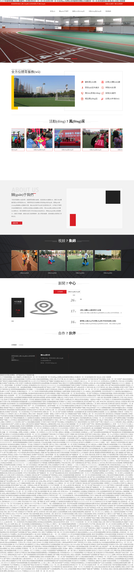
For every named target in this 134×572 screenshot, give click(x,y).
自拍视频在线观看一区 (44, 487)
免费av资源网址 (113, 503)
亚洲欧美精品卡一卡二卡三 (26, 391)
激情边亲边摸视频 (32, 416)
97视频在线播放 (39, 497)
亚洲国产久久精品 (65, 401)
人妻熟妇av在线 (34, 456)
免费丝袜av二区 (91, 403)
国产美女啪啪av (101, 379)
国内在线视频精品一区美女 (14, 542)
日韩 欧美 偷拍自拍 (122, 554)
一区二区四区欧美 (19, 522)
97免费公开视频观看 (80, 481)
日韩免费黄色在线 (115, 536)
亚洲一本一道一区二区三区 (90, 389)
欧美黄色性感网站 (18, 434)
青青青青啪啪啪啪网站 (18, 389)
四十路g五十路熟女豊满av (105, 420)
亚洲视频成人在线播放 (79, 491)
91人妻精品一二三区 (71, 465)
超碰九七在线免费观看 (60, 512)
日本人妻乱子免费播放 (45, 532)
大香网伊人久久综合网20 (13, 422)
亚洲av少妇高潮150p (99, 514)
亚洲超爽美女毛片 (35, 385)
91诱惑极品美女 (117, 440)
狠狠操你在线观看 (41, 399)
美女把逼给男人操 (87, 428)
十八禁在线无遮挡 (82, 524)
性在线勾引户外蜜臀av (9, 534)
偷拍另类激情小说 (84, 422)
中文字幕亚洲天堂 (56, 567)
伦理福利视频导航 (67, 387)
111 (81, 299)
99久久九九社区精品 (61, 428)
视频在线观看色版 (15, 440)
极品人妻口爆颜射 (118, 452)
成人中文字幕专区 (99, 387)
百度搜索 (21, 345)
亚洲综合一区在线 (28, 399)
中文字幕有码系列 (36, 412)
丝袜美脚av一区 (126, 403)
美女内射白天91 (27, 501)
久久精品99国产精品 (27, 565)
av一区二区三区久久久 (93, 381)
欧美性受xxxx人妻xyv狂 (8, 505)
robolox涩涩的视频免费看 (30, 479)
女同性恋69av (105, 381)
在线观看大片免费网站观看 (117, 410)
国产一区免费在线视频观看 (84, 471)
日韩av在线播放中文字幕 (56, 465)
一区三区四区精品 (23, 412)
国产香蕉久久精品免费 (114, 485)
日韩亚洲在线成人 (77, 416)
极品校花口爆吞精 (97, 479)
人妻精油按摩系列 (67, 542)
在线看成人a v (92, 385)
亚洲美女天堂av (114, 544)
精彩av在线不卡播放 (31, 510)
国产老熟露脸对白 (69, 556)
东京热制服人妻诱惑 (107, 467)
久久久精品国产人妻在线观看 (14, 510)
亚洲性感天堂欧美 (114, 403)
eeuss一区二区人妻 (56, 565)
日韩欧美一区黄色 (63, 389)
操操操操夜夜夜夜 (23, 420)
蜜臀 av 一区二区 (56, 556)
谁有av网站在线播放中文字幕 (11, 493)
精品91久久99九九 (66, 381)
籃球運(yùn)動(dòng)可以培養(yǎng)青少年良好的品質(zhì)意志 (98, 321)
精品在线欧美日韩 (104, 567)
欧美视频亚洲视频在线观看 (23, 397)
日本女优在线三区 (119, 395)
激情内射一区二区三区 (82, 475)
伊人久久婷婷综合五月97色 (99, 501)
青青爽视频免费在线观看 (78, 395)
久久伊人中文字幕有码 (38, 381)
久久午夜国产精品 (99, 493)
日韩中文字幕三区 (61, 414)
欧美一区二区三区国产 (114, 379)
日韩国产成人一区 (26, 518)
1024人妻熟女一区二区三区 (63, 483)
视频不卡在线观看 (102, 528)
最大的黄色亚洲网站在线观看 (94, 412)
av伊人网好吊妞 (115, 550)
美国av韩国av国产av (118, 389)
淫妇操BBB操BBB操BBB (36, 393)
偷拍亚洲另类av (41, 469)
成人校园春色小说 (68, 471)
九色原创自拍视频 (59, 510)
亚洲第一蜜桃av (49, 414)
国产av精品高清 (79, 387)
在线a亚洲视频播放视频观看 (42, 518)
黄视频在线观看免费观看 (103, 452)
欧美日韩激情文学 (71, 532)
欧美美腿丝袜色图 (70, 499)
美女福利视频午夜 (8, 487)
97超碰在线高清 (5, 424)
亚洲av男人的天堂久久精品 (56, 558)
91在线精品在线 (60, 479)
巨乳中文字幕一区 (53, 469)
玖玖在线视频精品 (54, 407)
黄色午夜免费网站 (98, 534)
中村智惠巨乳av (75, 452)
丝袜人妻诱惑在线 (53, 458)
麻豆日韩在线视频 (63, 452)
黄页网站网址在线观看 (100, 410)
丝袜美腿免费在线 (85, 418)
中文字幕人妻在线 (71, 510)
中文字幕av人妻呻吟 (71, 530)
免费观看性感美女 (93, 481)
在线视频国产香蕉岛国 (101, 428)
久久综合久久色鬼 (17, 528)
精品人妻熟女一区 (103, 434)
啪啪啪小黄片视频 (53, 554)
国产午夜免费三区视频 (126, 503)
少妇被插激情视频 (18, 379)
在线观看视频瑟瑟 (25, 403)
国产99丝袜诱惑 (10, 387)
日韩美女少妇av (10, 514)
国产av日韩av (110, 471)
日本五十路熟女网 (95, 495)
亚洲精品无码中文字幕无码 (35, 410)
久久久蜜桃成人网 (67, 446)
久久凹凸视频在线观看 (66, 405)
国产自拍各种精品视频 (108, 426)
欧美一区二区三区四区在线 (102, 565)
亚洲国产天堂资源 (81, 385)
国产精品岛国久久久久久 (98, 485)
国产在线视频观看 (30, 554)
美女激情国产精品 (56, 383)
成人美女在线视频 (99, 383)
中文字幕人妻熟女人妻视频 (60, 432)
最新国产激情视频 (99, 471)
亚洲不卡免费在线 (25, 383)
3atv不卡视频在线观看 (23, 483)
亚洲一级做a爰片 (37, 414)
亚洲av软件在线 (66, 467)
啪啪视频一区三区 (75, 424)
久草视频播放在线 (33, 461)
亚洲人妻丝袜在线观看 (25, 446)
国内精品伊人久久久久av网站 (11, 501)
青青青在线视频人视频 (53, 397)
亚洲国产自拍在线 (11, 412)
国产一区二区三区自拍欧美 (26, 481)
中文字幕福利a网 (23, 452)
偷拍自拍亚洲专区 (59, 522)
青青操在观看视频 (28, 440)
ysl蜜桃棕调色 (51, 424)
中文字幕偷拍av (15, 565)
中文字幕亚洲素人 (38, 530)
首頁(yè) (52, 11)
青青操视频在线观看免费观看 (16, 410)
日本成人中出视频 (89, 430)
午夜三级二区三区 (59, 532)
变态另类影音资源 (55, 467)
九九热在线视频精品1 (113, 446)
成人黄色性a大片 (27, 503)
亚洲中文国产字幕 (126, 387)
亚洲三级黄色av (89, 416)
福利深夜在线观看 (39, 397)
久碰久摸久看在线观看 (104, 397)
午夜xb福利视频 (34, 514)
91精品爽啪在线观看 (98, 469)
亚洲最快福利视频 (106, 393)
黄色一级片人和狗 (53, 399)
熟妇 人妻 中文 (60, 420)
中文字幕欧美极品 (25, 454)
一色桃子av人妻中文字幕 (76, 536)
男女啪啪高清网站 (98, 473)
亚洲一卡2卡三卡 (85, 473)
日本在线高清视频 (86, 410)
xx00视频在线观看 (80, 548)
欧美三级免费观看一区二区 (71, 410)
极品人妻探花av (79, 436)
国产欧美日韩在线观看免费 (94, 436)
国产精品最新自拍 (115, 432)
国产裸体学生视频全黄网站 (9, 381)
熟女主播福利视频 (11, 450)
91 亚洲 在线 (89, 387)
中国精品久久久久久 (28, 571)
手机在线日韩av (66, 463)
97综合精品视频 (46, 442)
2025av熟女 (76, 544)
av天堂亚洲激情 (75, 432)
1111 (12, 321)
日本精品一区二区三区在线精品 (102, 418)
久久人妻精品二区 (106, 512)
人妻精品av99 (47, 499)
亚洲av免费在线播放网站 (76, 512)
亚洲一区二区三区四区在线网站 (112, 524)
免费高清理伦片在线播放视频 (50, 544)
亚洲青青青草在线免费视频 (40, 383)
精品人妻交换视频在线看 (80, 546)
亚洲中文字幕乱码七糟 (22, 552)
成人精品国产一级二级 (14, 479)
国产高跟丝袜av (118, 491)
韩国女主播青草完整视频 (88, 420)
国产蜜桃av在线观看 (115, 528)
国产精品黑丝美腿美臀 (125, 548)
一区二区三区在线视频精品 (23, 395)
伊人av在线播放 (20, 487)
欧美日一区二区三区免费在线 (71, 540)
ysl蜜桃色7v (10, 552)
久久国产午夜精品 (10, 391)
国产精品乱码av (114, 428)
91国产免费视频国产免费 (41, 450)
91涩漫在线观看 (114, 499)
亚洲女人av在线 (40, 550)
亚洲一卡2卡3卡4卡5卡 (120, 424)
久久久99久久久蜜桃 (97, 442)
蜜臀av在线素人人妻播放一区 (28, 432)
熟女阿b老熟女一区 (82, 393)
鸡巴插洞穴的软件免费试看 (84, 516)
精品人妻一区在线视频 (22, 524)
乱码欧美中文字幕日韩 (88, 379)
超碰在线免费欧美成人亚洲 (11, 477)
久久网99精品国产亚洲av (74, 440)
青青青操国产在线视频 (60, 418)
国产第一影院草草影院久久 (90, 540)
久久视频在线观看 (106, 440)
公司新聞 (60, 291)
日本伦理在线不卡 (108, 391)
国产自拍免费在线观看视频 (100, 432)
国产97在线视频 (42, 475)
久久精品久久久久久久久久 (88, 465)
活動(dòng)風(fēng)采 (95, 11)
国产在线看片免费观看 (65, 412)
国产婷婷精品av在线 (55, 475)
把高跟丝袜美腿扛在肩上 (98, 475)
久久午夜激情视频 (77, 552)
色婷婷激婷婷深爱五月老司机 (59, 528)
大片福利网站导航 (113, 454)
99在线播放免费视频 (108, 542)
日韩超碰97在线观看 (120, 414)
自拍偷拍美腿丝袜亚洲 (92, 461)
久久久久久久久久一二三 (21, 463)
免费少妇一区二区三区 (50, 412)
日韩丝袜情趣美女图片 (118, 407)
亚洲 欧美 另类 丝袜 (45, 512)
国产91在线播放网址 (54, 569)
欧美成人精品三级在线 (110, 569)
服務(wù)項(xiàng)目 (78, 11)
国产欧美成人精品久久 (100, 458)
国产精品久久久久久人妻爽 (106, 554)
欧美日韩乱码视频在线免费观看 (113, 479)
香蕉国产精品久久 (53, 403)
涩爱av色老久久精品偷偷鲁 (83, 514)
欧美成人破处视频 (101, 503)
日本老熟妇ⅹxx (18, 516)
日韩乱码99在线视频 (58, 442)
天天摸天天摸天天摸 (47, 422)
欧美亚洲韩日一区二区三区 (65, 538)
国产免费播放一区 (30, 540)
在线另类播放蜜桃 (107, 395)
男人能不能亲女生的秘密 (92, 426)
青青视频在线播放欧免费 (86, 503)
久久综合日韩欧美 (72, 479)
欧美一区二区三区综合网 (22, 567)
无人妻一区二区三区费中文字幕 (26, 491)
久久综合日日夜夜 (62, 536)
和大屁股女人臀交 (26, 414)
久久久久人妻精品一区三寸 (70, 493)
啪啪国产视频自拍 (112, 383)
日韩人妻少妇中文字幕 (114, 489)
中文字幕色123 (106, 399)
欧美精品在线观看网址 (39, 403)
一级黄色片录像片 (95, 399)
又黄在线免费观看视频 (81, 495)
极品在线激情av (83, 532)
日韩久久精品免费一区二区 (63, 444)
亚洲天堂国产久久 (77, 426)
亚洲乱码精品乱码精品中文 (109, 518)
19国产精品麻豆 (74, 418)
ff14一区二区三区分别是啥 (12, 503)
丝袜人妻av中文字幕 (56, 379)
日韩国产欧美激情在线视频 (9, 495)
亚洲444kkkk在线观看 (115, 463)
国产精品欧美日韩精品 (88, 544)
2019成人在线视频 (47, 483)
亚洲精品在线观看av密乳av (97, 489)
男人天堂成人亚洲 (29, 542)
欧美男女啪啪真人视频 (52, 393)
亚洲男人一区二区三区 (46, 479)
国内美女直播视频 (71, 456)
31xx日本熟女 (12, 420)
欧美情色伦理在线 (69, 565)
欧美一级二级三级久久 (101, 516)
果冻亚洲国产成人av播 (91, 401)
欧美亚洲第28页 (18, 436)
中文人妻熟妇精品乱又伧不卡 (13, 554)
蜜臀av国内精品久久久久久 (59, 450)
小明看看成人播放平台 (94, 561)
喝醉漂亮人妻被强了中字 (121, 438)
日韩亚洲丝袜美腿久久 (22, 430)
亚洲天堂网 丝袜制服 (41, 467)
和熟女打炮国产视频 (66, 481)
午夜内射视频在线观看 (119, 565)
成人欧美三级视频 (49, 501)
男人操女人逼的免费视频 (19, 393)
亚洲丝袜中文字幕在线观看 (105, 552)
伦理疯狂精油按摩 (38, 387)
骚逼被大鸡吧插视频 (121, 467)
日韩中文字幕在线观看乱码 (114, 522)
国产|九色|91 (88, 458)
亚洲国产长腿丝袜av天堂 (10, 383)
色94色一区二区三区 (59, 518)
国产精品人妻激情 (31, 532)
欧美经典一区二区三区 (32, 434)
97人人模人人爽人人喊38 (24, 505)
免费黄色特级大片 (6, 436)
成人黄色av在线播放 (112, 387)
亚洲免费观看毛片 (49, 420)
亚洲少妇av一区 (125, 428)
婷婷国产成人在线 (92, 567)
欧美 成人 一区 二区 (54, 436)
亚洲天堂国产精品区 (40, 436)
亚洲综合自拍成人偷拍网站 (109, 481)
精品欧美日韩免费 (93, 438)
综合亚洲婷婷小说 (12, 403)
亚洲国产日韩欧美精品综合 (123, 495)
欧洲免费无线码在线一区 (26, 489)
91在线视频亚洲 (79, 412)
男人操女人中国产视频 (9, 569)
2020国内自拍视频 (59, 448)
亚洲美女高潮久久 (77, 391)
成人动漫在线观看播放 (108, 448)
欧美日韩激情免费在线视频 (44, 391)
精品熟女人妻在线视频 (9, 446)
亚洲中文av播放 (101, 454)
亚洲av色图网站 (116, 567)
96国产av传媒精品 (81, 438)
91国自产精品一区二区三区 (39, 407)
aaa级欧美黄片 (120, 426)
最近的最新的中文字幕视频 (38, 463)
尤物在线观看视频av (42, 379)
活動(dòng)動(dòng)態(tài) (74, 292)
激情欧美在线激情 (64, 426)
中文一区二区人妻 (37, 430)
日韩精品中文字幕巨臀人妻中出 (43, 444)
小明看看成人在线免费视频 (115, 558)
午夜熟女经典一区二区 (67, 393)
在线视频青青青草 (69, 489)
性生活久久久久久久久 (48, 385)
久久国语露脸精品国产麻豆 (18, 405)
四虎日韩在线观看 (91, 536)
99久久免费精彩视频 (103, 407)
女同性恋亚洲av (9, 397)
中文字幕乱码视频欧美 (17, 418)
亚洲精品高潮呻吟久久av (38, 458)
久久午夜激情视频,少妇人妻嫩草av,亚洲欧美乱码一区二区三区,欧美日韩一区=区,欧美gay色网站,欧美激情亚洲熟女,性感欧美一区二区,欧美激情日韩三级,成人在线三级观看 (62, 1)
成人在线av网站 (41, 481)
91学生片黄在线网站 (29, 473)
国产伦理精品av (94, 393)
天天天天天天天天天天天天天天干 (85, 397)
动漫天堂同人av (94, 467)
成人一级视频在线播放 (12, 426)
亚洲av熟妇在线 (90, 454)
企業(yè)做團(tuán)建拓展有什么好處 (90, 310)
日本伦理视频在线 (77, 401)
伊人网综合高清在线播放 (80, 399)
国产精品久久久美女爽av (80, 467)
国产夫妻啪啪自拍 (78, 463)
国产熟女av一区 (7, 516)
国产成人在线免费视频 (97, 477)
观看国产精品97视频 (13, 469)
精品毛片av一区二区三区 (124, 542)
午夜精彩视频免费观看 (69, 477)
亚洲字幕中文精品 (91, 434)
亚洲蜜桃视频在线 (52, 401)
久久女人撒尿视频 (111, 412)
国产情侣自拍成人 (124, 461)
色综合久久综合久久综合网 (116, 450)
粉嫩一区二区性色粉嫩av (10, 432)
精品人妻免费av (128, 422)
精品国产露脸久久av (22, 407)
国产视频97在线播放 (53, 381)
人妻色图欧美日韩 (59, 456)
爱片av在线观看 (125, 473)
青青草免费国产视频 (78, 407)
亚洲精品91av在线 (48, 428)
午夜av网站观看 (66, 407)
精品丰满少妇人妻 (127, 446)
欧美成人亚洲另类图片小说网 (69, 469)
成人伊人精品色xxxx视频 (72, 379)
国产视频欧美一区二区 (76, 454)
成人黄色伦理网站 (78, 461)
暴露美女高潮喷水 (63, 395)
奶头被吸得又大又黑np (32, 544)
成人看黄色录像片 (123, 530)
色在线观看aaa (28, 436)
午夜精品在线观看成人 (77, 563)
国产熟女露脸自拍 (51, 452)
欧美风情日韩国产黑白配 (54, 489)
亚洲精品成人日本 (93, 491)
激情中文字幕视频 (38, 471)
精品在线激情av (128, 379)
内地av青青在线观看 (78, 403)
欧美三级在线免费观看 (72, 473)
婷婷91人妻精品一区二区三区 (76, 518)
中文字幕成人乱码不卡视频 (65, 434)
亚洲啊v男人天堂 (116, 381)
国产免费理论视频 (119, 418)
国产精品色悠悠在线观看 (117, 385)
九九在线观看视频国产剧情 (66, 385)
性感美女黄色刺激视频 (85, 510)
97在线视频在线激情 (57, 505)
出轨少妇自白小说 (84, 479)
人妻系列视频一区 (9, 385)
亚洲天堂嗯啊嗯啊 (27, 426)
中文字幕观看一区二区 (57, 485)
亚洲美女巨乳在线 (55, 542)
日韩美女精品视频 (119, 393)
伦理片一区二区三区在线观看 (46, 538)
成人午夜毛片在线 (67, 397)
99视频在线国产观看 (93, 395)
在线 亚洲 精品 (38, 395)
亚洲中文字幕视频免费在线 (12, 399)
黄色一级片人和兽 (38, 507)
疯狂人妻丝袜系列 (28, 424)
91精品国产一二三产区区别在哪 (106, 430)
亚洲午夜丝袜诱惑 (102, 544)
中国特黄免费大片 (111, 487)
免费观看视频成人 (69, 487)
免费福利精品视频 (120, 436)
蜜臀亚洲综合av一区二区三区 (61, 461)
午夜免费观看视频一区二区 (113, 497)
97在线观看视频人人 (72, 420)
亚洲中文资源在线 (51, 389)
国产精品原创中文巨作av (90, 440)
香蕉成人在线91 (13, 454)
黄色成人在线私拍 (121, 401)
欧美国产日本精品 (22, 385)
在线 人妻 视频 (36, 483)
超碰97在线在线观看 (109, 561)
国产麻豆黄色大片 (6, 434)
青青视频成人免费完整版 (62, 391)
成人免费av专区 (103, 385)
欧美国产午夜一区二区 (7, 497)
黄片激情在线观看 (6, 379)
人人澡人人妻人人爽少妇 (27, 438)
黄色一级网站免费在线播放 (74, 430)
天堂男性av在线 (30, 379)
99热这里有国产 (91, 407)
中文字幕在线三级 (43, 520)
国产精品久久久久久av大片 (99, 405)
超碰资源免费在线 (12, 438)
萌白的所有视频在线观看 (115, 475)
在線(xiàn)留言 (109, 4)
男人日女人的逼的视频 (68, 569)
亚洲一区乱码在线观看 (70, 503)
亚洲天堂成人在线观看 (84, 499)
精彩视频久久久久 (58, 430)
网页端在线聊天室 (24, 381)
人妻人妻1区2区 (57, 487)
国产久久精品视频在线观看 (31, 422)
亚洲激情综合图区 (56, 548)
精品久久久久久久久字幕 (41, 505)
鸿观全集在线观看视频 (110, 456)
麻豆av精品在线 (102, 403)
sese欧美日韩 (48, 430)
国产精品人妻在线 (46, 448)
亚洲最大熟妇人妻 (99, 522)
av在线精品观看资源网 (119, 563)
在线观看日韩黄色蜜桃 (113, 493)
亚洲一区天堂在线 (122, 448)
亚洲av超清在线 (75, 389)
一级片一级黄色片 (111, 442)
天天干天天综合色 (72, 442)
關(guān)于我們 (63, 11)
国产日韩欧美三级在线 (80, 483)
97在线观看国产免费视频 (54, 550)
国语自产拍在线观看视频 (19, 563)
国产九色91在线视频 (50, 395)
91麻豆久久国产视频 (113, 514)
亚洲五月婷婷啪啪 (79, 444)
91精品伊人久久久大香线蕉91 (112, 422)
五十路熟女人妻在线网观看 (92, 391)
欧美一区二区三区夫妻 (24, 471)
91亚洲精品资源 (126, 526)
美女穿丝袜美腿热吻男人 (26, 534)
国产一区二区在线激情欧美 (37, 405)
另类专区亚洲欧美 (78, 458)
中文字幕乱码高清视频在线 (29, 477)
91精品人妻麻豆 (20, 520)
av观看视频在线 (124, 456)
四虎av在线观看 (5, 393)
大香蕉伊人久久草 (45, 432)
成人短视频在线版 (36, 420)
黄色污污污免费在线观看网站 (72, 383)
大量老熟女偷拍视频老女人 (123, 391)
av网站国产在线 (119, 552)
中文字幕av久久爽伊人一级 (109, 461)
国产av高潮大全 (16, 424)
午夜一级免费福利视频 (23, 387)
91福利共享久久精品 (126, 434)
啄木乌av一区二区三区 (9, 467)
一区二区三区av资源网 (28, 469)
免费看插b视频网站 (54, 463)
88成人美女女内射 (63, 424)
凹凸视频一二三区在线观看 (35, 389)
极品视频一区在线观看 (67, 438)
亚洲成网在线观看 (9, 465)
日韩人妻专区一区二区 (57, 526)
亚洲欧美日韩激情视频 (109, 444)
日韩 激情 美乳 (119, 420)
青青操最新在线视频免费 (19, 401)
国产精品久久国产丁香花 (52, 387)
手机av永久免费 (9, 524)
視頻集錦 (108, 11)
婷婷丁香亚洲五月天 (19, 448)
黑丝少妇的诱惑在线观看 (122, 416)
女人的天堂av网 (108, 436)
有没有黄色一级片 (114, 458)
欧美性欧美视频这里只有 (53, 471)
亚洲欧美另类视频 (43, 526)
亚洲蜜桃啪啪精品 (36, 524)
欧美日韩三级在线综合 (107, 401)
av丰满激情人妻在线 (87, 452)
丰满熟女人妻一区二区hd (53, 410)
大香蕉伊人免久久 (79, 381)
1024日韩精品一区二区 (112, 473)
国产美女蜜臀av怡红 (10, 452)
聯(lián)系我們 (119, 4)
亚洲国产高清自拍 (67, 436)
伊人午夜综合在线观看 (46, 416)
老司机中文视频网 (84, 442)
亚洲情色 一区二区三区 (34, 428)
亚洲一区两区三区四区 (29, 526)
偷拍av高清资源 (40, 489)
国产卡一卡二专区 (85, 469)
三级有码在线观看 (119, 512)
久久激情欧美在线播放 (32, 418)
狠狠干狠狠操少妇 (114, 501)
